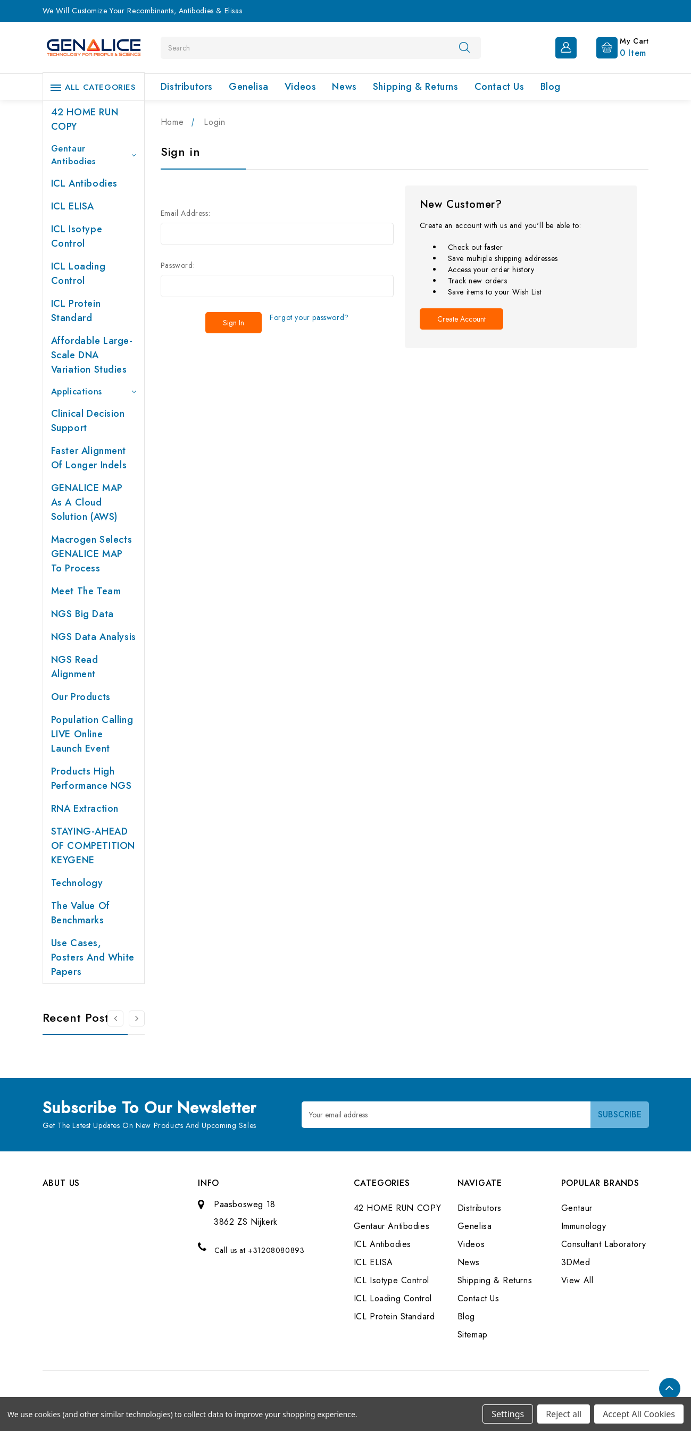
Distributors (187, 87)
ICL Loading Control (78, 273)
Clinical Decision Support (88, 421)
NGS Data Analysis (93, 637)
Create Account (461, 319)
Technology (77, 883)
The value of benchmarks (80, 913)
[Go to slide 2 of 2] (115, 1018)
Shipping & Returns (416, 87)
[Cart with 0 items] (614, 46)
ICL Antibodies (84, 183)
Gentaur (577, 1208)
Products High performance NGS (91, 778)
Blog (550, 87)
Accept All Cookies (639, 1414)
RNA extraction (85, 808)
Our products (81, 697)
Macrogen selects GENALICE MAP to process (91, 554)
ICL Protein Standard (76, 311)
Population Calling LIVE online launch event (92, 734)
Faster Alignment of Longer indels (89, 458)
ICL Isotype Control (77, 236)
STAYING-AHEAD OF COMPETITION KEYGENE (93, 845)
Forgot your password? (309, 317)
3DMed (575, 1262)
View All (577, 1280)
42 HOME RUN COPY (85, 119)
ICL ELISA (72, 206)
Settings (508, 1414)
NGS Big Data (82, 614)
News (344, 87)
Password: (178, 265)
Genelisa (249, 87)
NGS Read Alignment (74, 667)
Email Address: (185, 213)
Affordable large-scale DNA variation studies (92, 355)
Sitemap (472, 1334)
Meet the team (86, 591)
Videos (301, 87)
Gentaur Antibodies (93, 154)
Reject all (563, 1414)
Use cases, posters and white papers (93, 957)
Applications (93, 391)
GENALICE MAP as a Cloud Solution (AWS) (87, 502)
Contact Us (499, 87)
